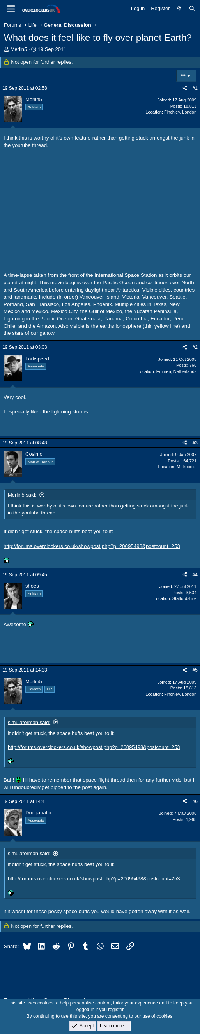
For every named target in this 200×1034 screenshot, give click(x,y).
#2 (195, 347)
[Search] (192, 8)
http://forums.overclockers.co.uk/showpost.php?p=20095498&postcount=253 (92, 546)
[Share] (185, 88)
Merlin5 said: (22, 495)
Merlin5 (19, 49)
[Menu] (11, 9)
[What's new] (179, 8)
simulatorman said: (29, 722)
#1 (195, 88)
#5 (195, 670)
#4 (195, 574)
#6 (195, 801)
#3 (195, 443)
